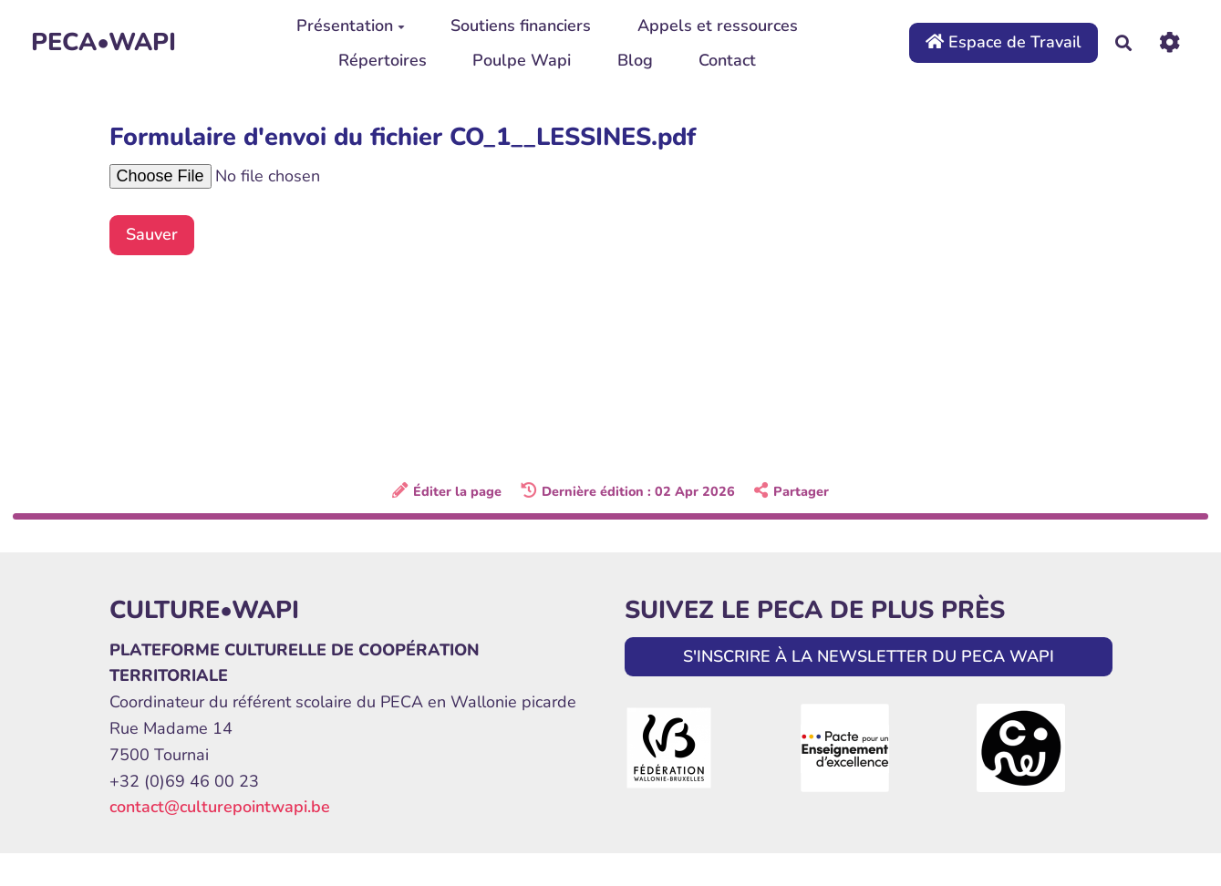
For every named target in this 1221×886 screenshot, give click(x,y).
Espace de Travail (1003, 42)
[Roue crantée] (1169, 42)
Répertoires (382, 60)
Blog (635, 60)
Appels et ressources (717, 25)
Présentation (350, 25)
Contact (727, 60)
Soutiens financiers (520, 25)
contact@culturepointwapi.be (219, 807)
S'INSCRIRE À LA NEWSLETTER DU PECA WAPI (868, 656)
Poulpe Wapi (521, 60)
